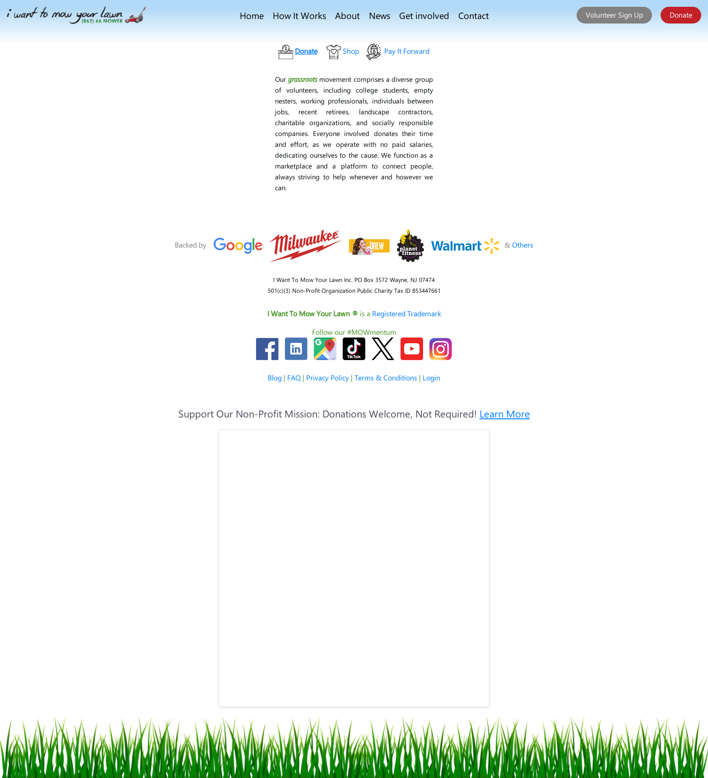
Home (252, 15)
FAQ (294, 377)
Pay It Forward (406, 51)
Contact (473, 15)
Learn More (505, 413)
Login (431, 377)
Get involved (424, 15)
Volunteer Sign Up (614, 14)
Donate (681, 14)
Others (522, 244)
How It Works (299, 15)
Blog (275, 377)
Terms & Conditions (385, 377)
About (347, 15)
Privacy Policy (327, 377)
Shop (351, 51)
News (379, 15)
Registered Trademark (406, 313)
